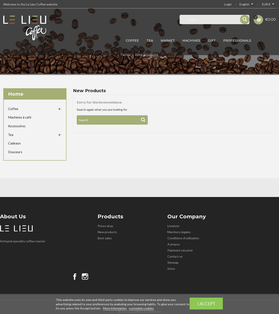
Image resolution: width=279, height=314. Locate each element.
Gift (212, 40)
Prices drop (105, 226)
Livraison (173, 226)
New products (107, 232)
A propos (173, 244)
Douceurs (15, 152)
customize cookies (141, 308)
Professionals (237, 40)
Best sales (105, 238)
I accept (206, 303)
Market (168, 40)
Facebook (74, 276)
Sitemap (173, 262)
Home (15, 94)
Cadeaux (14, 143)
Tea (149, 40)
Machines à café (19, 117)
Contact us (175, 256)
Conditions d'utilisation (183, 238)
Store (171, 268)
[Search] (112, 120)
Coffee (132, 40)
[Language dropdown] (247, 5)
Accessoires (17, 126)
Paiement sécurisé (180, 250)
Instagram (85, 276)
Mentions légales (179, 232)
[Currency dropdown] (269, 5)
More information (115, 308)
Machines (191, 40)
